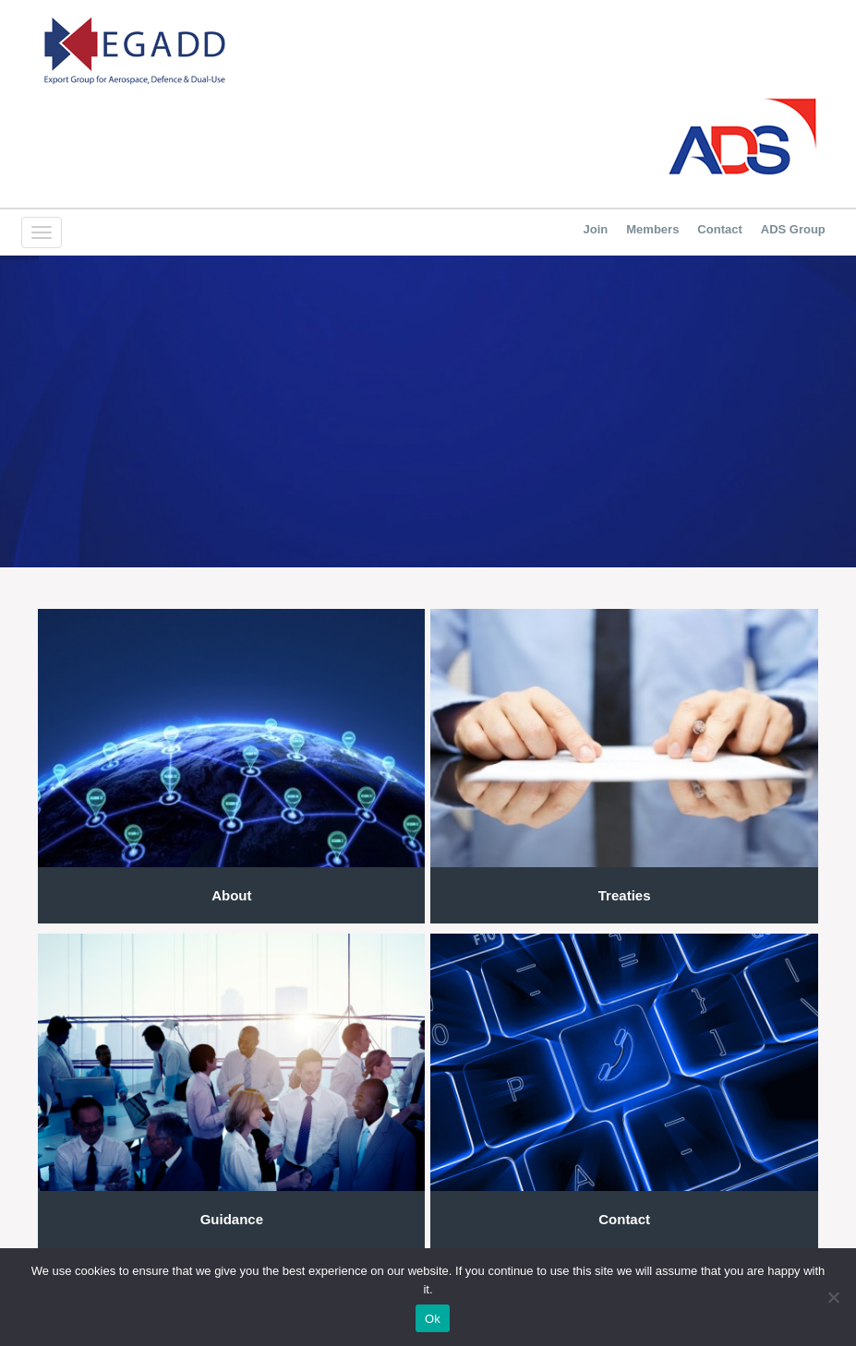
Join (596, 229)
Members (652, 229)
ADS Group (793, 229)
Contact (719, 229)
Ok (432, 1319)
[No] (833, 1297)
